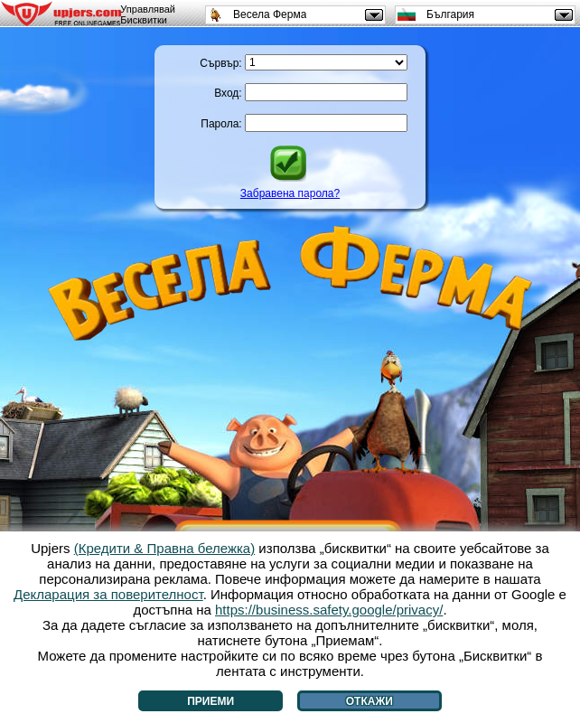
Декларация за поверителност (108, 594)
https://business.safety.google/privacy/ (329, 609)
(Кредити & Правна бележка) (165, 548)
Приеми (210, 701)
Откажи (369, 701)
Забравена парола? (290, 193)
